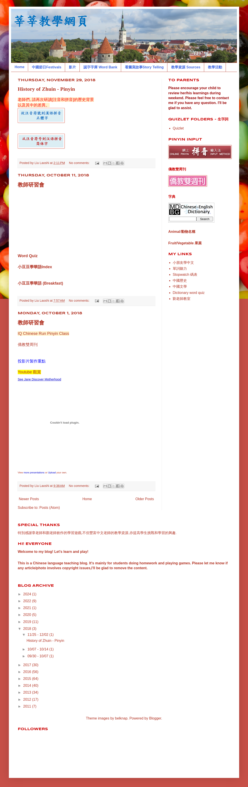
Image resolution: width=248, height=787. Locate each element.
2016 (27, 672)
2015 (27, 679)
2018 (27, 629)
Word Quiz (28, 256)
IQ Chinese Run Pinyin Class (43, 333)
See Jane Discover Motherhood (39, 379)
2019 (27, 622)
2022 (27, 601)
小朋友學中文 (183, 262)
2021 (27, 608)
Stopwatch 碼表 (185, 274)
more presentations (34, 472)
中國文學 (180, 286)
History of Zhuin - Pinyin (46, 89)
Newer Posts (29, 499)
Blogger (155, 718)
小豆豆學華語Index (35, 267)
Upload (52, 472)
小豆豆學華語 (30, 283)
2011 (27, 706)
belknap (121, 718)
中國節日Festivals (46, 67)
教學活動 (215, 67)
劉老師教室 (181, 299)
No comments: (80, 163)
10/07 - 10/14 (38, 649)
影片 (72, 67)
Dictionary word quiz (189, 293)
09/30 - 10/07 (38, 656)
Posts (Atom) (49, 507)
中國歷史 (180, 280)
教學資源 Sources (185, 67)
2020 (27, 615)
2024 (27, 594)
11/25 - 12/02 (38, 635)
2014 (27, 685)
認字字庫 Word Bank (100, 67)
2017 (27, 665)
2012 (27, 699)
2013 (27, 692)
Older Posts (144, 499)
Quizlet (178, 128)
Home (19, 67)
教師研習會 (31, 185)
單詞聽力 (180, 268)
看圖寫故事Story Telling (144, 67)
